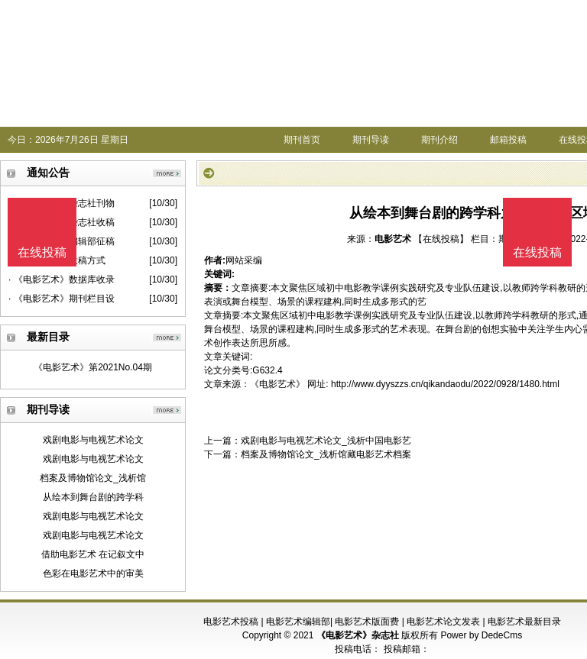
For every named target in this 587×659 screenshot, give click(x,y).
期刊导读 (370, 139)
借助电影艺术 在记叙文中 (92, 554)
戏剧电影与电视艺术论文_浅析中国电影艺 (326, 440)
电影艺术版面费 (367, 621)
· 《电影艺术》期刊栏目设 (61, 298)
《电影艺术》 (277, 384)
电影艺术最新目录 (524, 621)
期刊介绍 (439, 139)
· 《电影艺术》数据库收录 (61, 279)
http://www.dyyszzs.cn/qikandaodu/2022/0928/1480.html (445, 384)
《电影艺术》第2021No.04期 (93, 367)
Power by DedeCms (481, 635)
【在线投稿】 (441, 239)
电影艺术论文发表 (443, 621)
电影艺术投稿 (230, 621)
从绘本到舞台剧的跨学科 (93, 497)
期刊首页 (302, 139)
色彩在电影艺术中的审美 (93, 573)
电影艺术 (393, 239)
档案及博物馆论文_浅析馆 (93, 478)
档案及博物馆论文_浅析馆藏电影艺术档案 (326, 454)
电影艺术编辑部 (298, 621)
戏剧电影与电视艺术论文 (93, 439)
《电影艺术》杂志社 (357, 635)
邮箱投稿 (508, 139)
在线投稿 (537, 252)
